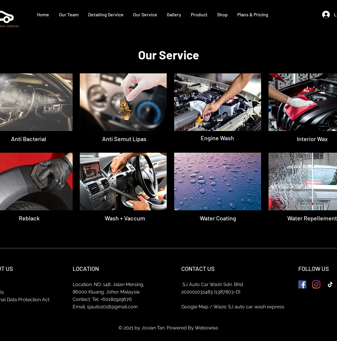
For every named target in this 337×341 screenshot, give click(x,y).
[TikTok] (330, 284)
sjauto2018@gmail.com (112, 307)
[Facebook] (302, 284)
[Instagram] (316, 284)
